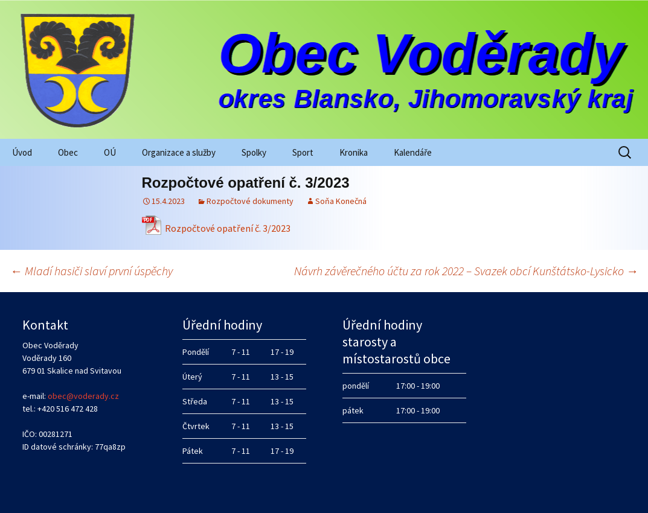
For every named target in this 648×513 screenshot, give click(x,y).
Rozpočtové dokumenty (250, 201)
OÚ (110, 152)
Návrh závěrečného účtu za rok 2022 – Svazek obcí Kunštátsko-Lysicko (466, 270)
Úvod (22, 152)
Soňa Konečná (341, 201)
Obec (68, 152)
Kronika (353, 152)
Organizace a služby (179, 152)
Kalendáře (413, 152)
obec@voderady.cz (83, 395)
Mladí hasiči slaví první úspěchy (91, 270)
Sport (302, 152)
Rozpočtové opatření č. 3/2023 (227, 228)
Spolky (254, 152)
